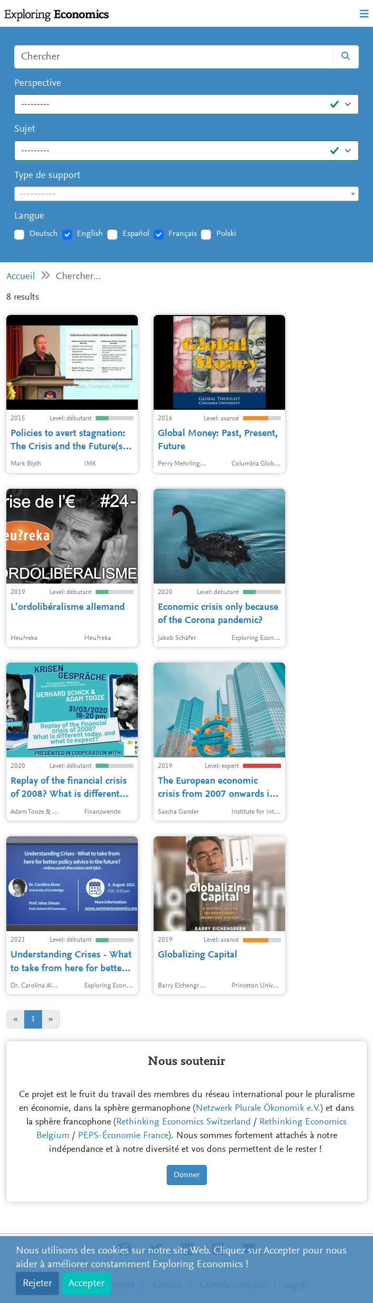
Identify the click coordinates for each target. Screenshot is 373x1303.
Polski (226, 234)
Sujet (24, 129)
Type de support (47, 176)
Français (182, 234)
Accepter (86, 1283)
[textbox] (186, 194)
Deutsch (43, 234)
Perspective (37, 83)
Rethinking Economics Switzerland (183, 1122)
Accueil (20, 277)
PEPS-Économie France (123, 1136)
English (90, 234)
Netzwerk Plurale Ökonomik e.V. (258, 1108)
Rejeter (37, 1283)
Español (136, 234)
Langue (29, 216)
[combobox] (186, 193)
